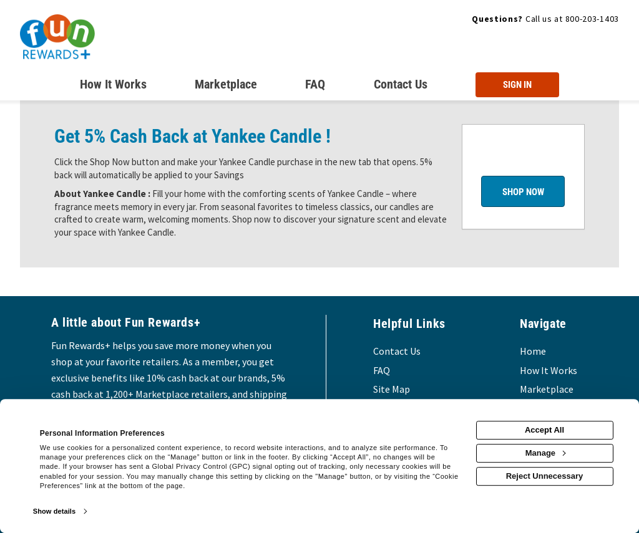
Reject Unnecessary (544, 476)
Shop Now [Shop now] (523, 192)
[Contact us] (400, 86)
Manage (545, 453)
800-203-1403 (592, 18)
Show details (54, 511)
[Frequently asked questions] (315, 86)
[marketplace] (226, 86)
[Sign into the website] (517, 84)
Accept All (544, 430)
